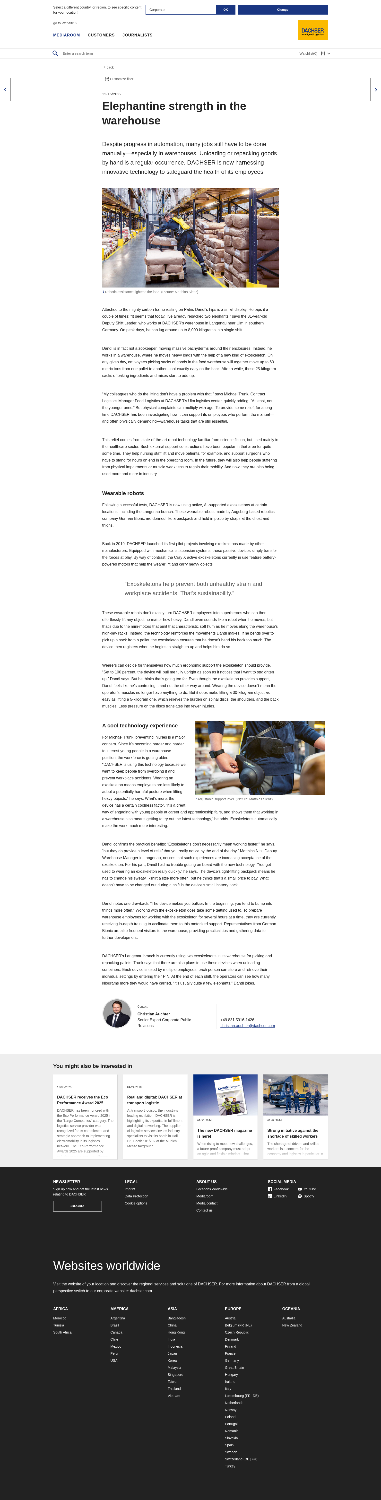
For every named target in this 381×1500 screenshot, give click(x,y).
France (230, 1353)
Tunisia (58, 1325)
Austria (230, 1318)
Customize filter (118, 79)
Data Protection (136, 1196)
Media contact (206, 1203)
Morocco (59, 1318)
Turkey (230, 1466)
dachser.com (141, 1291)
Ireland (230, 1382)
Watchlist (308, 53)
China (172, 1325)
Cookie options (136, 1203)
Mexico (116, 1346)
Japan (172, 1353)
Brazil (115, 1325)
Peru (114, 1353)
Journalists (137, 35)
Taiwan (173, 1382)
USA (114, 1360)
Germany (232, 1360)
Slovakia (231, 1438)
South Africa (62, 1332)
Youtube (307, 1189)
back (108, 67)
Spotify (306, 1196)
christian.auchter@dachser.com (247, 1026)
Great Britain (234, 1367)
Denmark (232, 1339)
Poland (230, 1417)
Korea (172, 1360)
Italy (228, 1389)
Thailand (174, 1389)
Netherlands (234, 1403)
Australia (288, 1318)
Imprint (130, 1189)
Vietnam (174, 1396)
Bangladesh (177, 1318)
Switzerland (233, 1459)
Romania (232, 1431)
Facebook (278, 1189)
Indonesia (175, 1346)
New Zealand (292, 1325)
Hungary (231, 1375)
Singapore (175, 1375)
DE (255, 1396)
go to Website (65, 23)
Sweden (231, 1452)
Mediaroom (66, 35)
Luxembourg (234, 1396)
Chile (114, 1339)
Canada (116, 1332)
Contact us (204, 1210)
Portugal (231, 1424)
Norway (230, 1410)
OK (226, 9)
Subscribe (77, 1206)
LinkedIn (277, 1196)
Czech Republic (237, 1332)
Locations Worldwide (212, 1189)
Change (282, 9)
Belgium (231, 1325)
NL (248, 1325)
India (171, 1339)
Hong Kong (176, 1332)
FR (241, 1325)
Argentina (118, 1318)
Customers (101, 35)
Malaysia (174, 1367)
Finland (230, 1346)
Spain (229, 1445)
